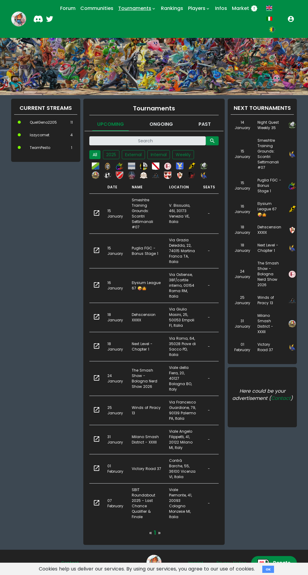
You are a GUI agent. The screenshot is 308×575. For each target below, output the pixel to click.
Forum (67, 8)
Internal (159, 155)
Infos (221, 8)
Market (245, 8)
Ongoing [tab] (161, 124)
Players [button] (199, 8)
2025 (111, 155)
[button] (291, 19)
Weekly (183, 155)
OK (268, 569)
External (133, 155)
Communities (96, 8)
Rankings (172, 8)
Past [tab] (205, 124)
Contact (281, 398)
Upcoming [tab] (110, 124)
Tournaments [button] (137, 8)
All (95, 155)
